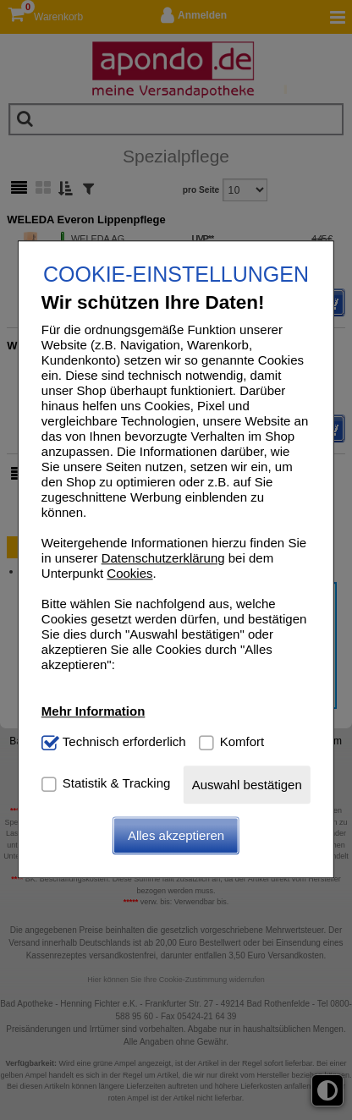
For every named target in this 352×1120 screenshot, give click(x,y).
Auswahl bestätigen (247, 785)
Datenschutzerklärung (163, 558)
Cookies (129, 573)
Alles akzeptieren (176, 836)
